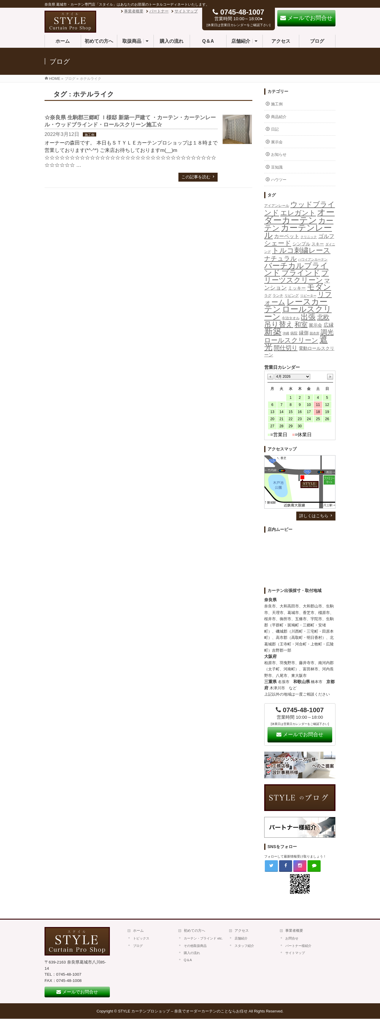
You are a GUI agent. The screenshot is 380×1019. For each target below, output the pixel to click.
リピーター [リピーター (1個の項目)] (308, 295)
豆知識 (277, 167)
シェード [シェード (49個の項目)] (277, 243)
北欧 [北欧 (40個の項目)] (323, 317)
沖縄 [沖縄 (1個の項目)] (286, 333)
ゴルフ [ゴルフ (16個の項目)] (326, 236)
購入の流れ (192, 953)
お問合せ (291, 938)
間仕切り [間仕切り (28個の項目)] (285, 348)
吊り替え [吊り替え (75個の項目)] (278, 324)
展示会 (277, 142)
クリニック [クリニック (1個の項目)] (308, 237)
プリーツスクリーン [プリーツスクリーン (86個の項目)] (296, 276)
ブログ (138, 945)
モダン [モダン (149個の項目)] (319, 286)
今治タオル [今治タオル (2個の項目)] (291, 318)
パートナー (159, 11)
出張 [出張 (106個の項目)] (308, 316)
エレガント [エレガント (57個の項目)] (298, 213)
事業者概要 (133, 11)
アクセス (242, 930)
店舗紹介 (241, 938)
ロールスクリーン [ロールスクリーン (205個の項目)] (298, 312)
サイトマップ (186, 11)
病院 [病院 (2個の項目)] (293, 333)
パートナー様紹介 (298, 945)
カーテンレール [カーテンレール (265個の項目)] (298, 231)
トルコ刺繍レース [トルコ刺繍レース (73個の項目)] (301, 250)
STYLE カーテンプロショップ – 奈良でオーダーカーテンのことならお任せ (183, 1011)
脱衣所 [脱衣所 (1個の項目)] (314, 333)
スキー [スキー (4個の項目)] (317, 244)
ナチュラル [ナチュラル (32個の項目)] (280, 258)
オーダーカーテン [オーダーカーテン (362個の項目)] (299, 216)
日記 (275, 129)
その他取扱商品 (195, 945)
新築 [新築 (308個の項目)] (272, 331)
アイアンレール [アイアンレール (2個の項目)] (276, 206)
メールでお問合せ (299, 734)
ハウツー (278, 179)
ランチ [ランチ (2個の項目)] (278, 295)
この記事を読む (195, 176)
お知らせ (278, 154)
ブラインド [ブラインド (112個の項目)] (300, 273)
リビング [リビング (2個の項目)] (291, 295)
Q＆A (188, 960)
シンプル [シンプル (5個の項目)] (301, 244)
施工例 (89, 134)
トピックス (141, 938)
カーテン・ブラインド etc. (203, 938)
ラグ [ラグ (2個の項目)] (267, 295)
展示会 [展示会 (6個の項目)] (315, 325)
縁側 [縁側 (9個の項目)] (303, 332)
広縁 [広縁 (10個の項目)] (329, 325)
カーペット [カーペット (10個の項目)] (286, 236)
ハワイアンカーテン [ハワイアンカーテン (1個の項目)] (312, 259)
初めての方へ (194, 930)
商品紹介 (278, 117)
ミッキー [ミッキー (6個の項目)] (297, 288)
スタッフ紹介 (244, 945)
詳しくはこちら (313, 515)
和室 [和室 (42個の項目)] (301, 324)
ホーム (138, 930)
